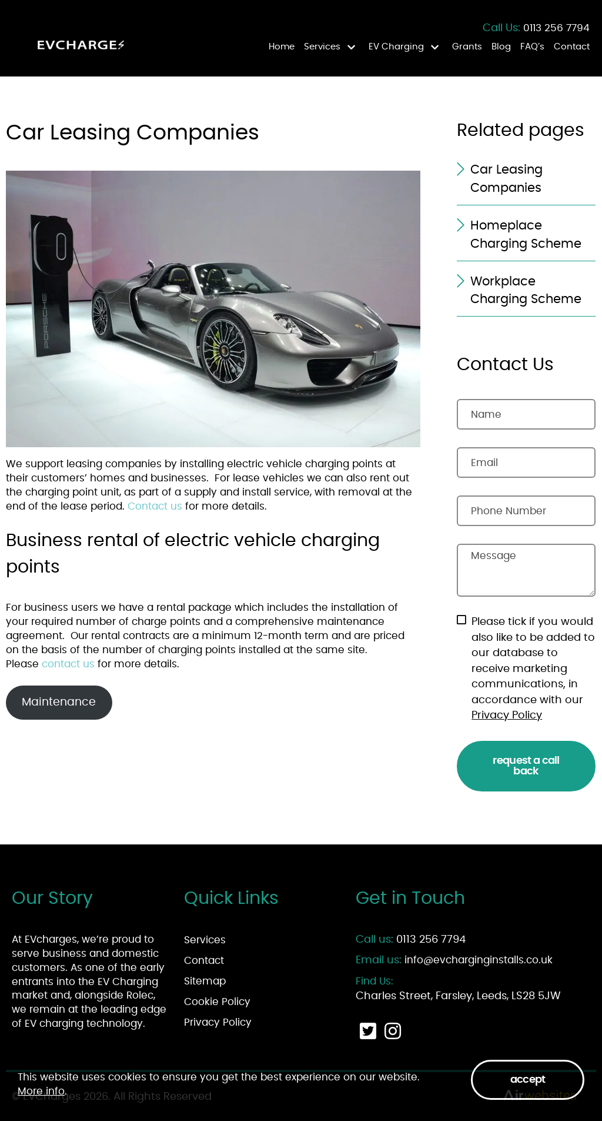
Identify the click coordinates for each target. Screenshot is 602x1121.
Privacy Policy (506, 715)
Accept (528, 1080)
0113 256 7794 (556, 28)
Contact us (155, 506)
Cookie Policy (217, 1002)
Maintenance (59, 702)
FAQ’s (532, 46)
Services (322, 46)
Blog (501, 46)
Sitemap (205, 981)
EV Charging (396, 46)
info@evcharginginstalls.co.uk (478, 960)
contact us (68, 664)
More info (41, 1091)
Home (282, 46)
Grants (467, 46)
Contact (572, 46)
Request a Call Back (526, 766)
